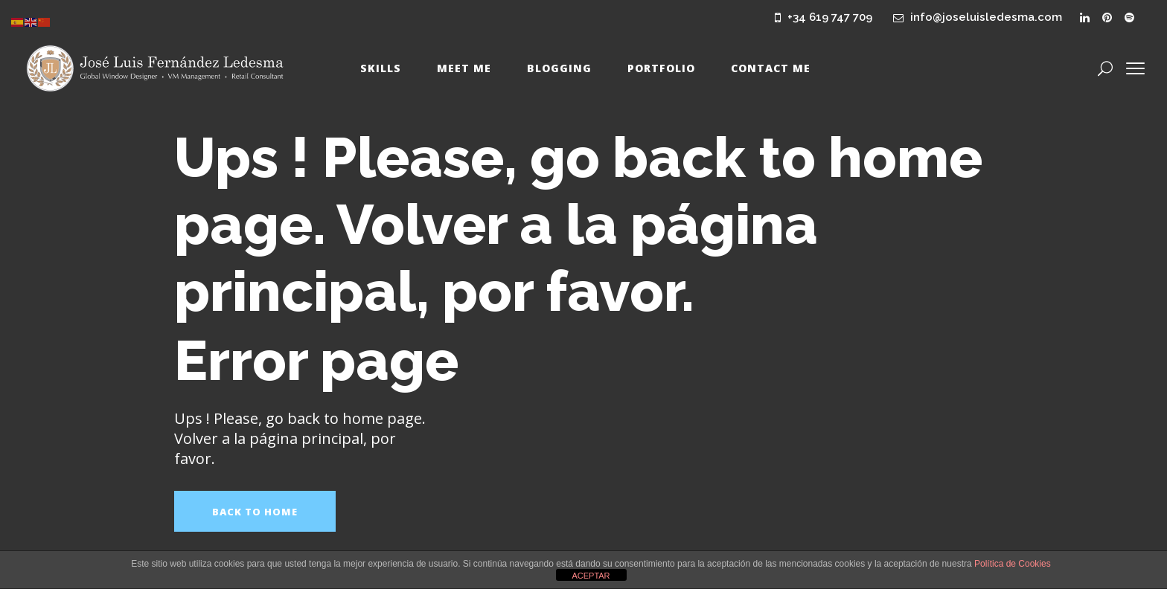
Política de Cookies (1012, 564)
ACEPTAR (591, 575)
